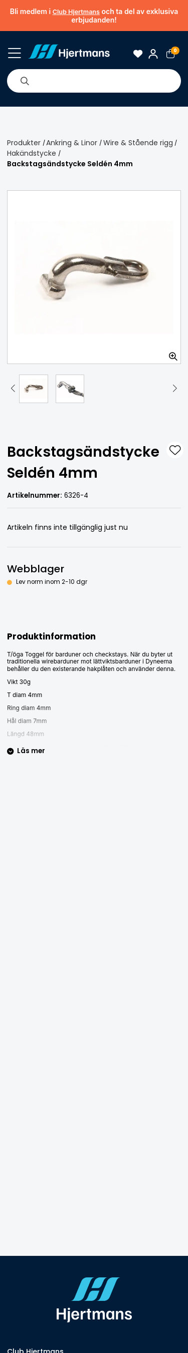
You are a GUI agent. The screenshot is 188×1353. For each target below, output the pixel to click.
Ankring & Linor (71, 143)
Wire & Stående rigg (138, 143)
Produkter (24, 143)
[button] (13, 388)
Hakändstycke (31, 153)
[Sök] (24, 81)
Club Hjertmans (76, 12)
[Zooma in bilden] (169, 353)
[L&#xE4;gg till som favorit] (174, 450)
